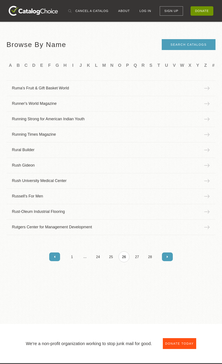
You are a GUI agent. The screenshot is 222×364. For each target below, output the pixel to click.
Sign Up (171, 11)
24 (98, 257)
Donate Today (179, 344)
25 (111, 257)
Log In (145, 11)
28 (150, 257)
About (124, 11)
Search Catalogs (189, 44)
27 (137, 257)
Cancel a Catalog (92, 11)
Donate (202, 11)
